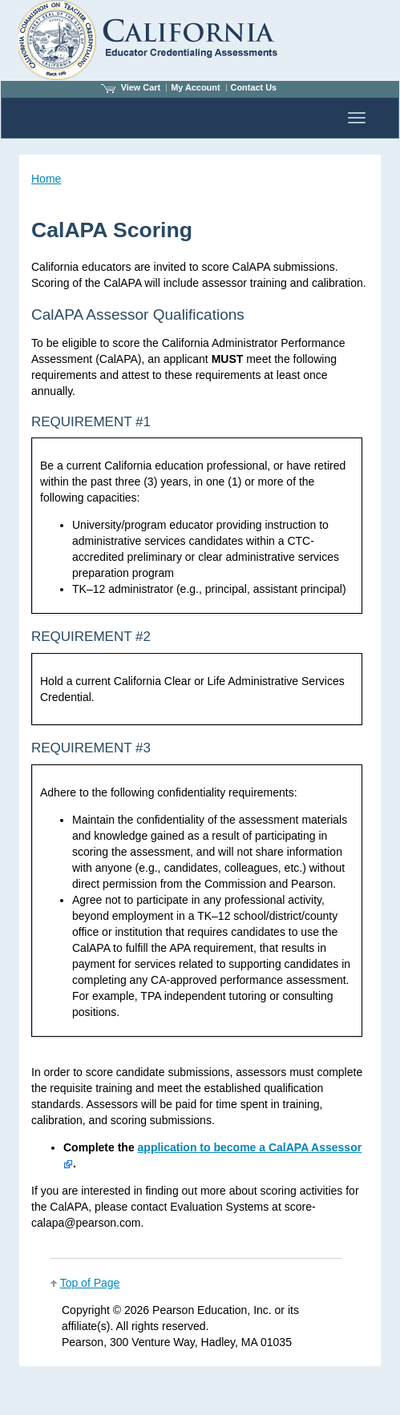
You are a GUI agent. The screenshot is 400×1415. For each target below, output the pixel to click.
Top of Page (90, 1282)
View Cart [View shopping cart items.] (130, 87)
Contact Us (254, 87)
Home (46, 178)
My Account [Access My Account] (195, 87)
